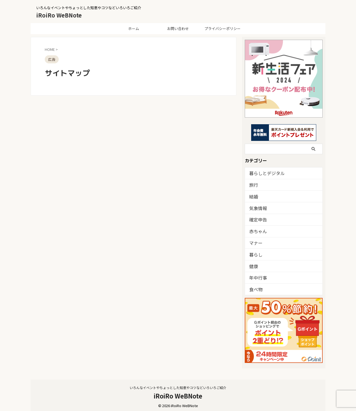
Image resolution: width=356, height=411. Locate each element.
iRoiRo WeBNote (59, 15)
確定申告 (256, 218)
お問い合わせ (178, 28)
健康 (252, 264)
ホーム (133, 28)
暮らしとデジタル (263, 173)
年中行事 (256, 275)
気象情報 (256, 207)
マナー (254, 241)
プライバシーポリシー (222, 28)
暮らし (254, 252)
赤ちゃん (256, 230)
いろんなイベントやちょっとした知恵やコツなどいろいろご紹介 (178, 385)
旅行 (252, 184)
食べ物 (254, 287)
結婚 (252, 195)
